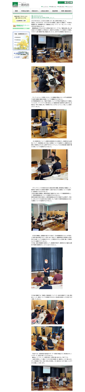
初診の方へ (35, 11)
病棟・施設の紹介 (66, 11)
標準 (68, 2)
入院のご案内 (45, 11)
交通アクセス (54, 6)
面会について (55, 11)
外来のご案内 (25, 11)
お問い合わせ (62, 6)
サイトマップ (70, 6)
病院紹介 (16, 11)
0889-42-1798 (21, 18)
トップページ (45, 6)
